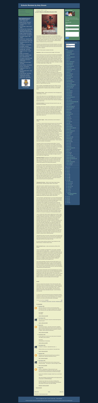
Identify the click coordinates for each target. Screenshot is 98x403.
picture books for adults (71, 127)
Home (49, 391)
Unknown (40, 306)
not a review (69, 121)
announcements (69, 50)
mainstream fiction (70, 107)
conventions (69, 70)
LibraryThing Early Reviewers (72, 101)
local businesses (69, 103)
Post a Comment (39, 387)
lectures (68, 98)
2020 (68, 171)
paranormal (69, 124)
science (68, 135)
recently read (69, 132)
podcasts (68, 129)
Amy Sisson (41, 318)
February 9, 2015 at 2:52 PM (44, 385)
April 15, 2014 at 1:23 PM (43, 343)
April (68, 192)
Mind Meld (68, 112)
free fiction (68, 83)
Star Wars (68, 146)
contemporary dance (70, 69)
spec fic (68, 143)
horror (68, 89)
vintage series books (70, 157)
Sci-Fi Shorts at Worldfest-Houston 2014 (46, 12)
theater (68, 150)
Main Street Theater (70, 106)
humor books (69, 92)
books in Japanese (70, 61)
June (69, 190)
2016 (68, 177)
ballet (67, 55)
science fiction (48, 301)
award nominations (70, 53)
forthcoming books (70, 81)
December (70, 181)
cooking (68, 72)
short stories (69, 141)
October (69, 184)
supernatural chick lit (70, 147)
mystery (68, 120)
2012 (68, 196)
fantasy (68, 78)
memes (68, 110)
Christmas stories (70, 66)
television (68, 149)
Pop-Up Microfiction (70, 130)
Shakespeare (69, 138)
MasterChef (69, 109)
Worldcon (68, 160)
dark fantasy (69, 75)
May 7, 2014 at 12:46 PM (43, 358)
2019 (68, 173)
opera (68, 123)
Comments (68, 46)
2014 (68, 180)
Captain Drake (69, 64)
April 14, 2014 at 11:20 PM (43, 332)
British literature (69, 63)
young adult (69, 164)
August (69, 187)
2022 (68, 170)
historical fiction (69, 87)
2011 (68, 198)
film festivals (44, 301)
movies (68, 115)
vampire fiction (69, 155)
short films (53, 301)
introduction (69, 93)
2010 (68, 199)
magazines (68, 104)
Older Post (61, 391)
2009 (68, 201)
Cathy (40, 325)
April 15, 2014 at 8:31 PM (43, 351)
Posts (67, 44)
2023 (68, 168)
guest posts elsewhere (70, 84)
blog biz (68, 58)
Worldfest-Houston (59, 301)
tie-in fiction (69, 152)
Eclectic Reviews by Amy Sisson (33, 5)
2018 (68, 174)
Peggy (40, 367)
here (68, 20)
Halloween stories (70, 86)
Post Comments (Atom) (43, 394)
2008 (68, 202)
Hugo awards (69, 90)
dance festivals (69, 73)
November (70, 183)
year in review (69, 163)
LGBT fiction (69, 100)
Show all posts (22, 10)
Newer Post (37, 391)
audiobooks (69, 52)
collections (68, 67)
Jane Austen (69, 95)
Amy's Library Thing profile (24, 13)
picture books (69, 126)
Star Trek (68, 144)
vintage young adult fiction (71, 158)
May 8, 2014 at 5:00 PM (43, 365)
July (68, 189)
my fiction (68, 118)
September (70, 186)
